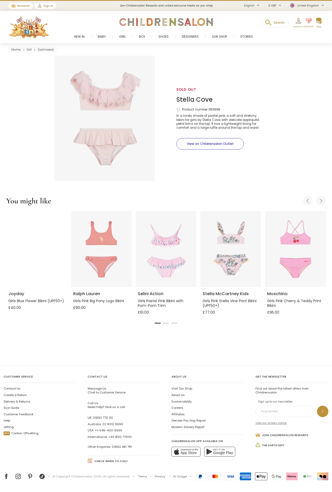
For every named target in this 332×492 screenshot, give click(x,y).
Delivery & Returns (17, 401)
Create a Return (15, 395)
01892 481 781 (122, 447)
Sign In (48, 6)
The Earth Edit (270, 445)
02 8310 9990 (112, 424)
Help (7, 420)
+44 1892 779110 (120, 437)
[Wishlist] (307, 23)
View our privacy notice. (271, 423)
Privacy (160, 476)
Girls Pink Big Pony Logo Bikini (98, 301)
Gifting (9, 427)
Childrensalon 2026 (86, 476)
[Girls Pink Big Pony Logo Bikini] (101, 249)
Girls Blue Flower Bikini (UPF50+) (36, 301)
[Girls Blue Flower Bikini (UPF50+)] (36, 249)
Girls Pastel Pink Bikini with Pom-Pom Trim (160, 303)
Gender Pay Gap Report (188, 420)
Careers (177, 408)
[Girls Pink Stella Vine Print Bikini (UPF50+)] (230, 249)
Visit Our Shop (181, 388)
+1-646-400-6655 (108, 430)
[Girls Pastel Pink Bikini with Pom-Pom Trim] (166, 249)
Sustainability (181, 401)
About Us (178, 395)
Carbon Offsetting (21, 433)
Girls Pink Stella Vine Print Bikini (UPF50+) (230, 303)
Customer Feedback (18, 414)
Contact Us (12, 388)
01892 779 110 (103, 418)
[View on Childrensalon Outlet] (210, 144)
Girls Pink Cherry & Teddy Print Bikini (294, 303)
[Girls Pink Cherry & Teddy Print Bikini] (295, 249)
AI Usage (180, 476)
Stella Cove (194, 99)
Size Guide (11, 408)
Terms (142, 476)
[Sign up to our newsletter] (322, 411)
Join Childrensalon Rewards (281, 434)
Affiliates (178, 414)
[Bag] (319, 23)
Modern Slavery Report (187, 427)
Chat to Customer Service (107, 390)
